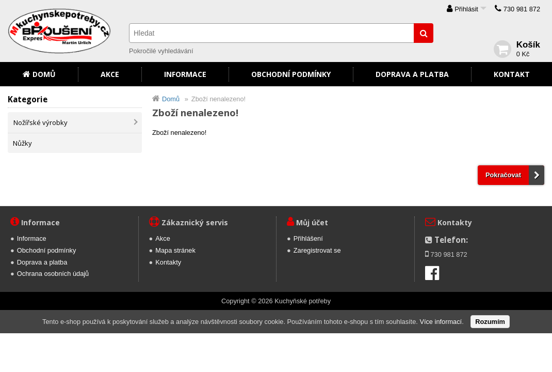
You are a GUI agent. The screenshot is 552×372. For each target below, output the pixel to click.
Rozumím (490, 322)
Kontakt (512, 74)
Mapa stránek (175, 250)
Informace (185, 74)
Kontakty (168, 262)
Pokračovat (503, 175)
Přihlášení (308, 238)
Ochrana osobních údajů (53, 273)
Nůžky (22, 143)
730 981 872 (522, 9)
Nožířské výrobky (40, 122)
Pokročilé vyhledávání (161, 51)
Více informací (440, 322)
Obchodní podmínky (291, 74)
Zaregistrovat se (317, 250)
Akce (110, 74)
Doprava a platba (412, 74)
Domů (44, 74)
